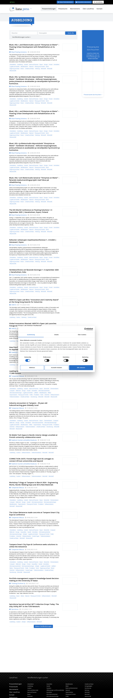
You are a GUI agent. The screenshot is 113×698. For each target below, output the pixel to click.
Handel (28, 390)
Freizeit (50, 64)
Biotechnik (46, 388)
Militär (49, 392)
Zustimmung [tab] (31, 334)
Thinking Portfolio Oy (17, 583)
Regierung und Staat (14, 68)
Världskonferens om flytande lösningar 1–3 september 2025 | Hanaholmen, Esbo (34, 271)
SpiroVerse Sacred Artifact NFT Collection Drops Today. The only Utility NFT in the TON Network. (34, 605)
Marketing (24, 317)
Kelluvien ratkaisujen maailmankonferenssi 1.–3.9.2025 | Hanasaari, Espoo (32, 241)
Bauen (41, 64)
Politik (31, 394)
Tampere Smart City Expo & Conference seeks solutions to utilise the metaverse (33, 545)
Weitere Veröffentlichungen (43, 626)
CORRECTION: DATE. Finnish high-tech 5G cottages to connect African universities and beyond (31, 460)
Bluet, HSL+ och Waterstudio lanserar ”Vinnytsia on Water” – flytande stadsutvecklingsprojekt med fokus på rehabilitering (34, 180)
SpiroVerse (13, 609)
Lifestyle (25, 534)
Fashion (18, 317)
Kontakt (99, 9)
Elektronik (18, 390)
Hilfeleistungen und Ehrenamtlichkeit (55, 690)
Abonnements (75, 9)
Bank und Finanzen (33, 64)
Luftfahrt (36, 392)
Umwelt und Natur (29, 68)
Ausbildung (20, 64)
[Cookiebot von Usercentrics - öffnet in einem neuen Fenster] (85, 329)
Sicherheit (47, 394)
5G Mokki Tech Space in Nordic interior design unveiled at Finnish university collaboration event (33, 436)
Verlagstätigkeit (88, 686)
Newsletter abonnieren (83, 2)
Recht (47, 66)
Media (11, 568)
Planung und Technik (40, 66)
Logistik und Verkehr (15, 66)
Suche (71, 33)
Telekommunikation (14, 397)
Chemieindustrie (54, 388)
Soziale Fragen (35, 536)
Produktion (36, 394)
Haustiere (49, 688)
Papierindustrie (13, 394)
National (31, 66)
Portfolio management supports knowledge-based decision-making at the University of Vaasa (34, 579)
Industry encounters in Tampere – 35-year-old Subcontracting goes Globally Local (28, 404)
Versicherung (34, 397)
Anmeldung (98, 2)
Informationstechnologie (16, 392)
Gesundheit (23, 532)
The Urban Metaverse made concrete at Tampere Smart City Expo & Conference (34, 513)
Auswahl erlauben (56, 367)
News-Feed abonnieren (65, 2)
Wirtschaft (43, 68)
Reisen (22, 68)
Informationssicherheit (44, 390)
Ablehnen (32, 367)
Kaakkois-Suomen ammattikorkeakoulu (23, 440)
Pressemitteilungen (49, 9)
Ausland (26, 64)
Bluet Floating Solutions (18, 52)
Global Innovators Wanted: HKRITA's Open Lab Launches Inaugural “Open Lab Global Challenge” (32, 324)
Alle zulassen (81, 367)
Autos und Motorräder (32, 690)
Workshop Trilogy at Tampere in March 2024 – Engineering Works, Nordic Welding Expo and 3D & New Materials (33, 483)
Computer (12, 390)
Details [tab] (56, 334)
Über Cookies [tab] (82, 334)
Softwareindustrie (55, 394)
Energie (46, 64)
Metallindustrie (24, 66)
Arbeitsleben (13, 64)
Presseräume (62, 9)
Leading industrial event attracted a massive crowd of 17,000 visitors (31, 372)
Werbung (37, 68)
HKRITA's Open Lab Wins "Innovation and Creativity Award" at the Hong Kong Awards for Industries (34, 301)
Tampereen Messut (16, 376)
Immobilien (56, 64)
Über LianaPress (88, 9)
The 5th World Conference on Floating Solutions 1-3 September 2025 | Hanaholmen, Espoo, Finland (30, 211)
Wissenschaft (13, 70)
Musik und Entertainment (71, 688)
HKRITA (12, 305)
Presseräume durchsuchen (93, 95)
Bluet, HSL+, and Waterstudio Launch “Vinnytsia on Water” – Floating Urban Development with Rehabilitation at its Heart (34, 47)
